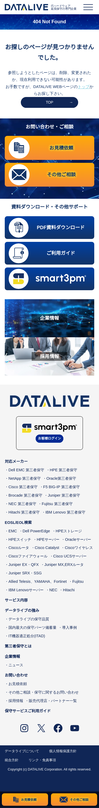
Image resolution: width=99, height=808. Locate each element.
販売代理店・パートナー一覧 (53, 701)
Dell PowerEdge (36, 531)
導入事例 (69, 628)
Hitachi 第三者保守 (24, 512)
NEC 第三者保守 (22, 504)
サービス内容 (16, 600)
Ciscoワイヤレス (79, 548)
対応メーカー (16, 462)
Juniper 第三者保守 (64, 495)
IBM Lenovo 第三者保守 (65, 512)
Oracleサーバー (78, 540)
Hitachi (68, 590)
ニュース (15, 665)
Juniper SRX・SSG (25, 573)
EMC (12, 531)
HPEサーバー (48, 540)
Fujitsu (78, 582)
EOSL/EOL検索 (18, 523)
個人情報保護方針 (63, 751)
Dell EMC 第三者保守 (26, 470)
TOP (49, 102)
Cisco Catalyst (47, 548)
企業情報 (12, 657)
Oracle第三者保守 (61, 479)
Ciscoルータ (18, 548)
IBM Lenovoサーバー (26, 590)
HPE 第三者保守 (63, 470)
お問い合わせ (16, 675)
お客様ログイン (49, 439)
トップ (83, 86)
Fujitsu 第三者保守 (57, 504)
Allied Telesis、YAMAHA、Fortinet (37, 582)
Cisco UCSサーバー (70, 557)
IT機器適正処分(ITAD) (26, 636)
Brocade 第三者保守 (25, 495)
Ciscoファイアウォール (28, 557)
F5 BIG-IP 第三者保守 (61, 487)
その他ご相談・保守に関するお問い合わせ (43, 692)
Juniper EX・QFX (23, 565)
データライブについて (22, 751)
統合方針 (11, 761)
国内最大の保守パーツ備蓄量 (32, 628)
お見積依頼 (17, 684)
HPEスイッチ (19, 540)
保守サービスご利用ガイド (28, 711)
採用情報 (15, 701)
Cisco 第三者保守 (22, 487)
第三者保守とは (18, 646)
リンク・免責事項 (42, 761)
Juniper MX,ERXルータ (64, 565)
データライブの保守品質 (28, 619)
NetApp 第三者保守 (24, 479)
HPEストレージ (69, 531)
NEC (53, 590)
